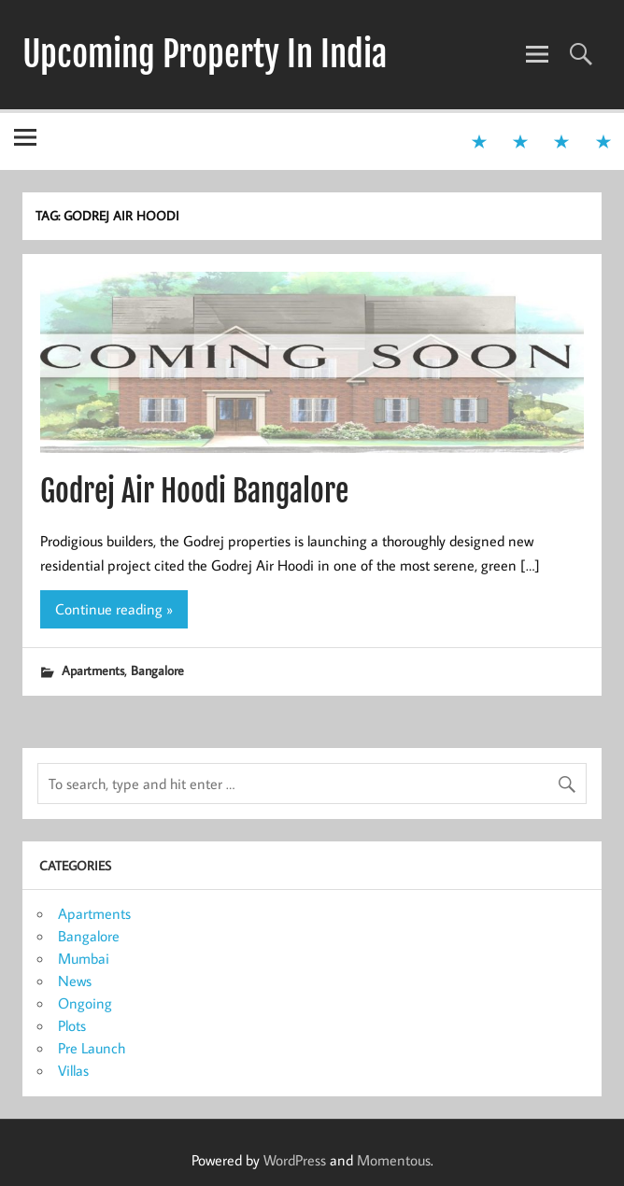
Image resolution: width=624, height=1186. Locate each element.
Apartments (93, 670)
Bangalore (157, 670)
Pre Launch (91, 1047)
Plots (72, 1025)
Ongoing (85, 1003)
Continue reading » (114, 609)
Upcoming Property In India (205, 54)
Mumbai (83, 958)
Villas (73, 1070)
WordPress (294, 1160)
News (75, 980)
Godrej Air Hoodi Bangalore (194, 491)
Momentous (394, 1160)
